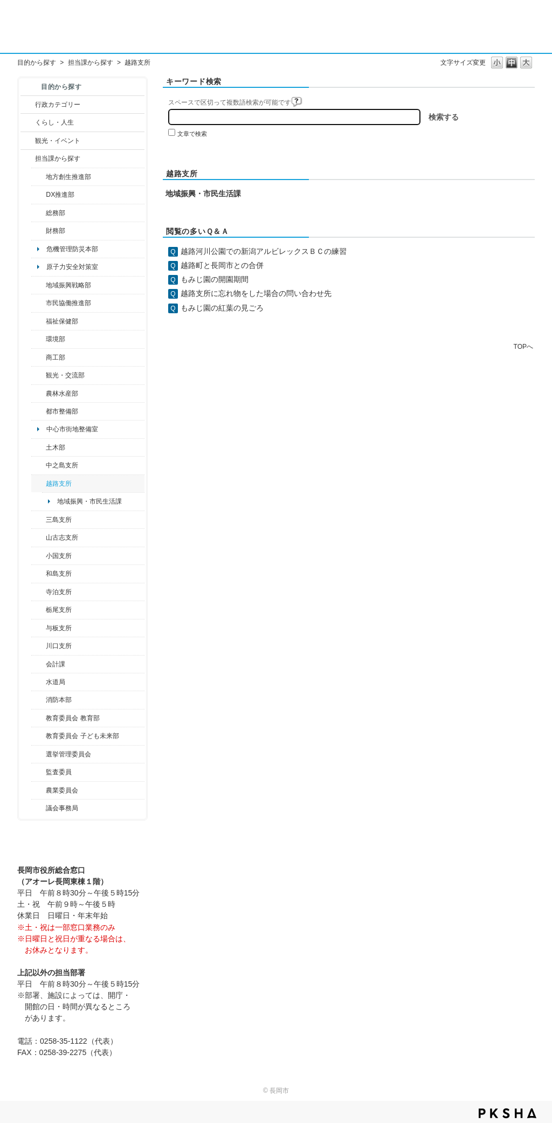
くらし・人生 (54, 122)
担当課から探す (90, 62)
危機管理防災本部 (72, 249)
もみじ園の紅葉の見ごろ (222, 308)
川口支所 (59, 646)
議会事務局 (62, 808)
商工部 (55, 357)
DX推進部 (60, 194)
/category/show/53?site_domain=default (38, 520)
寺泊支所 (59, 592)
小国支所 (59, 556)
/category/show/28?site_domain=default (38, 447)
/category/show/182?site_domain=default (38, 411)
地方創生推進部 (68, 177)
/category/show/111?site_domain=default (38, 754)
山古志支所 (62, 537)
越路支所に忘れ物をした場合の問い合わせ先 (256, 293)
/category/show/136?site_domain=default (38, 628)
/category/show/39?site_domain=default (38, 718)
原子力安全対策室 (72, 267)
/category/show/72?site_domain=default (38, 231)
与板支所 (59, 628)
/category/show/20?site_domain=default (38, 375)
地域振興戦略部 (68, 285)
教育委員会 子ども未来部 (82, 736)
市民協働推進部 (68, 303)
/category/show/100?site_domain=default (38, 177)
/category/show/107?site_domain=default (38, 465)
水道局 (55, 682)
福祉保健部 (62, 321)
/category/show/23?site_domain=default (38, 339)
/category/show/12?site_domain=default (27, 122)
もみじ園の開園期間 (215, 279)
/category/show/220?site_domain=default (38, 772)
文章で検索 (192, 133)
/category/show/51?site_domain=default (38, 736)
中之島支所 (62, 465)
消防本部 (59, 700)
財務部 (55, 231)
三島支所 (59, 519)
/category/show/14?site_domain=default (38, 321)
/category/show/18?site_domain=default (27, 141)
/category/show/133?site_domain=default (38, 646)
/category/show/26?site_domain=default (38, 303)
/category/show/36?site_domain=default (38, 357)
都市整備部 (62, 411)
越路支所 (59, 483)
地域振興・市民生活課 (89, 501)
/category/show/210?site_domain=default (38, 664)
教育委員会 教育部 (72, 718)
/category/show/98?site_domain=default (38, 537)
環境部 (55, 339)
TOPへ (523, 346)
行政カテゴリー (57, 104)
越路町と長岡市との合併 (222, 265)
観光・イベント (57, 140)
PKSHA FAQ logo (507, 1113)
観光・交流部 (65, 375)
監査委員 (59, 772)
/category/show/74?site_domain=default (38, 556)
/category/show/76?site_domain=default (38, 393)
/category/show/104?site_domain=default (38, 285)
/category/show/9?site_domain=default (27, 158)
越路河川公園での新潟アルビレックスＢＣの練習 (264, 251)
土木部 (55, 447)
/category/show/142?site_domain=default (38, 483)
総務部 (55, 213)
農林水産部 (62, 393)
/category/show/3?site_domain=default (27, 104)
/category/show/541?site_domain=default (38, 194)
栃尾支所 (59, 610)
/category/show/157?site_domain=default (38, 808)
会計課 (55, 664)
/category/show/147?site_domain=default (38, 682)
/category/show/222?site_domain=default (38, 790)
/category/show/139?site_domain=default (38, 573)
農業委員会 (62, 790)
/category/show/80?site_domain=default (38, 610)
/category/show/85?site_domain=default (38, 700)
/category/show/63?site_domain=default (38, 592)
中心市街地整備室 (72, 429)
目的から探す (36, 62)
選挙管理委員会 (68, 754)
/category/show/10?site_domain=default (38, 213)
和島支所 (59, 573)
